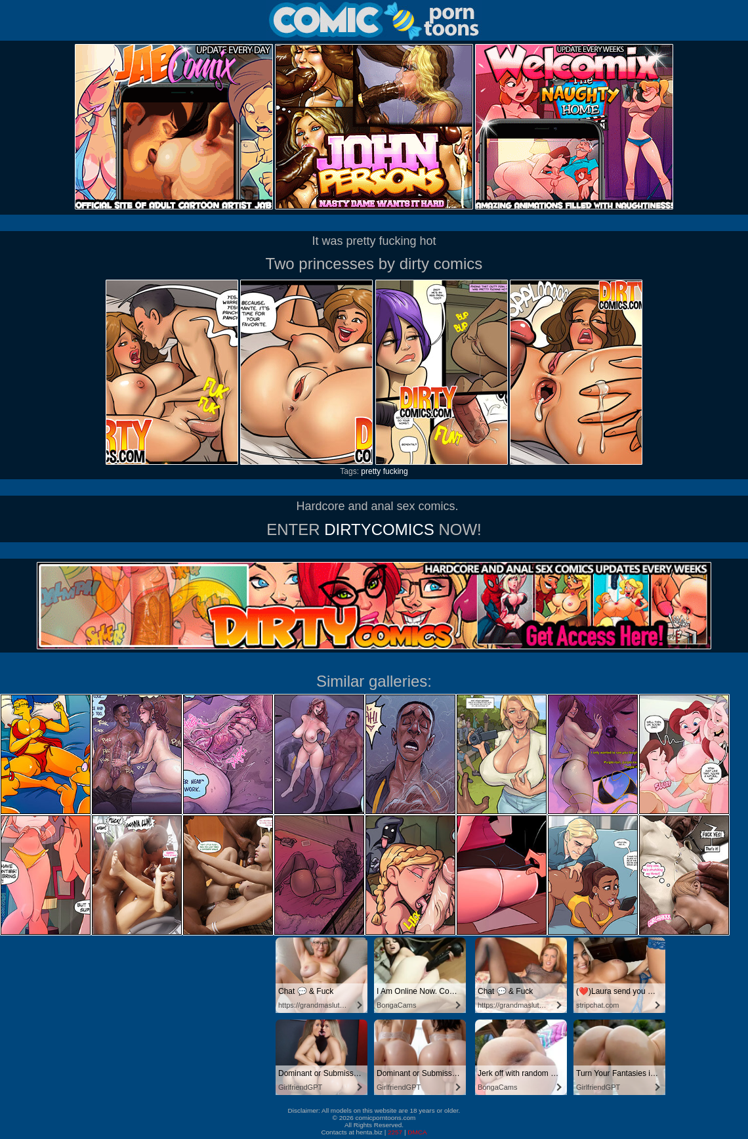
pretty (371, 471)
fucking (395, 471)
